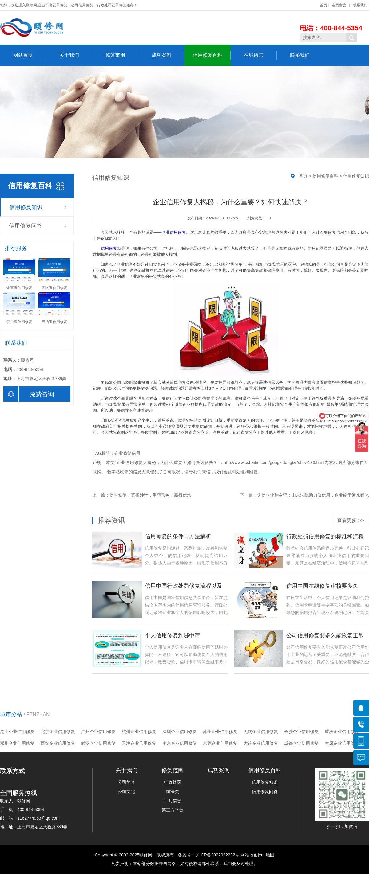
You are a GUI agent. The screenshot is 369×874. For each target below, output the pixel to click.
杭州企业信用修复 (139, 731)
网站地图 (249, 855)
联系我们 (360, 5)
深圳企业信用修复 (179, 731)
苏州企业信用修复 (220, 731)
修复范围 (121, 55)
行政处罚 (172, 782)
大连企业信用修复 (261, 743)
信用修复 (109, 248)
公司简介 (126, 782)
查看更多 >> (350, 520)
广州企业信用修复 (98, 731)
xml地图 (266, 855)
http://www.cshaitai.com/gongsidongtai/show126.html (274, 462)
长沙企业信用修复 (301, 731)
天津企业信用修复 (139, 743)
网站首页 (29, 55)
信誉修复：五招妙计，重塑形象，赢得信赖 (150, 495)
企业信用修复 (173, 232)
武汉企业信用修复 (98, 743)
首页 (323, 5)
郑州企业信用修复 (17, 743)
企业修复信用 (127, 453)
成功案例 (168, 55)
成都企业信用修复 (301, 743)
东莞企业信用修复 (220, 743)
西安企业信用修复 (58, 743)
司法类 (172, 791)
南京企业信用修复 (179, 743)
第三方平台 (172, 810)
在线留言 (339, 5)
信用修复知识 (25, 207)
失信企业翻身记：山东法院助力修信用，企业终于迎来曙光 (313, 495)
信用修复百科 (212, 55)
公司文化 (126, 791)
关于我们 (75, 55)
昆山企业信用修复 (17, 731)
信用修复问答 (25, 226)
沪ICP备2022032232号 (217, 855)
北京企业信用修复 (58, 731)
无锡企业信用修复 (261, 731)
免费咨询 (28, 394)
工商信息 (172, 800)
